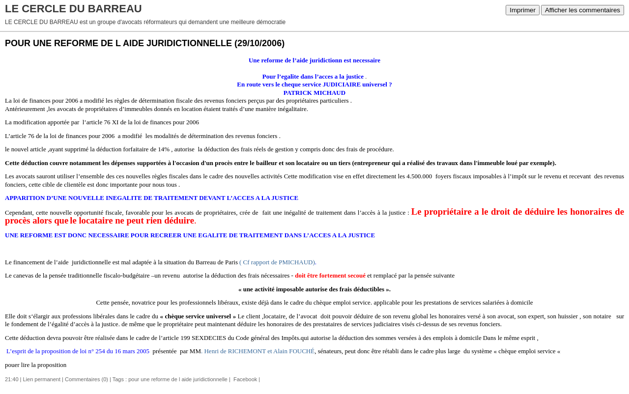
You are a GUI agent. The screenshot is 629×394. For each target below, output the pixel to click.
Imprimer (523, 10)
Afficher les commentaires (582, 10)
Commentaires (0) (86, 379)
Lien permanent (41, 379)
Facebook (244, 379)
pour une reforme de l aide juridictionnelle (178, 379)
